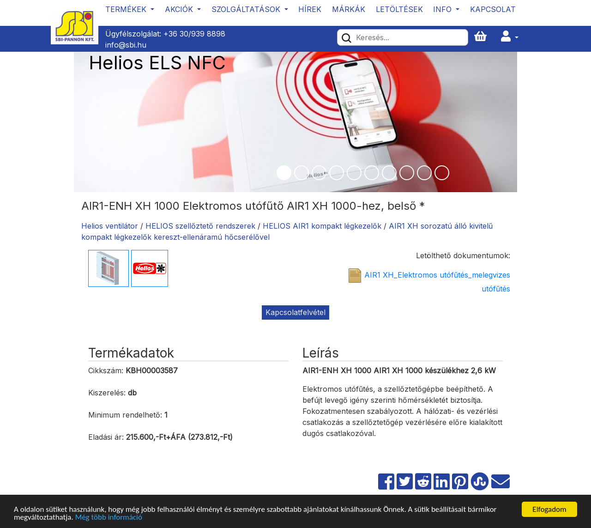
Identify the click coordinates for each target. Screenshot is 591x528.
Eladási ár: (106, 437)
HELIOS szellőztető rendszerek (200, 226)
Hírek (309, 9)
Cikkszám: (105, 370)
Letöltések (399, 9)
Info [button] (443, 9)
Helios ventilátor (109, 226)
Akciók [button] (180, 9)
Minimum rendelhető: (125, 414)
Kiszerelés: (107, 392)
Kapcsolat (493, 9)
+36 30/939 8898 (194, 33)
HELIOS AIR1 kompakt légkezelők (322, 226)
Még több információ (108, 517)
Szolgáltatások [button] (247, 9)
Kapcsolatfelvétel (295, 312)
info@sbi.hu (125, 44)
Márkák (348, 9)
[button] (510, 36)
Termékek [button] (127, 9)
